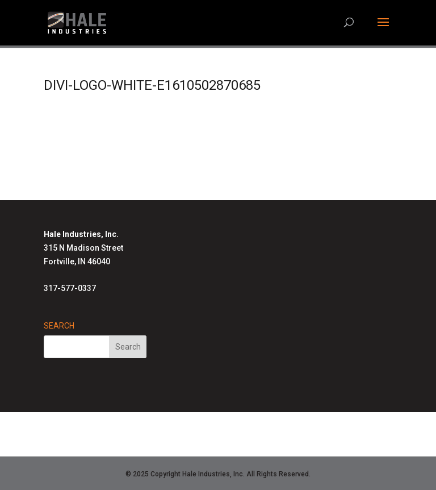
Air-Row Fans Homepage (211, 440)
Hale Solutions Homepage (131, 426)
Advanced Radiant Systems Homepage (268, 426)
